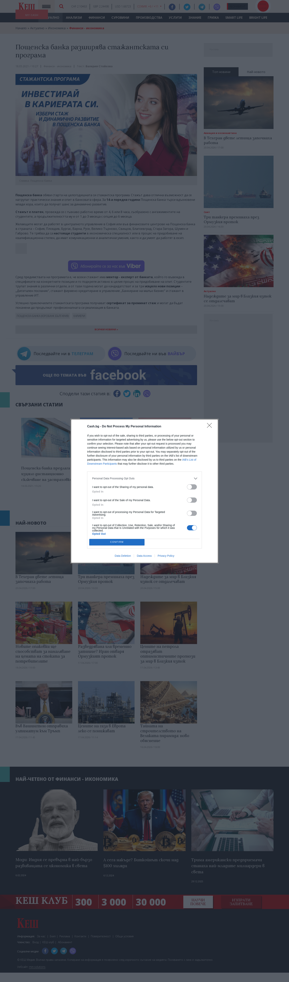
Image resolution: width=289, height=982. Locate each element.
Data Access (144, 555)
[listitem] (144, 478)
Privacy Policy (166, 555)
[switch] (192, 486)
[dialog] (144, 491)
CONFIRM (117, 542)
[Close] (210, 426)
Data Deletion (123, 555)
